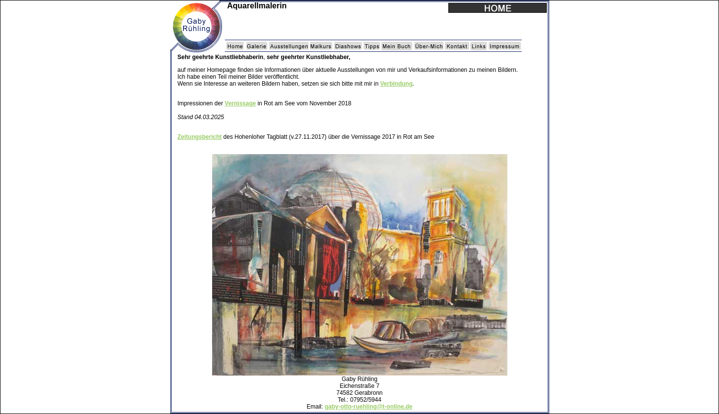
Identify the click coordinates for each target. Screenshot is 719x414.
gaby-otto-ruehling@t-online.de (368, 406)
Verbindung (396, 83)
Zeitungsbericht (200, 136)
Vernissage (240, 103)
